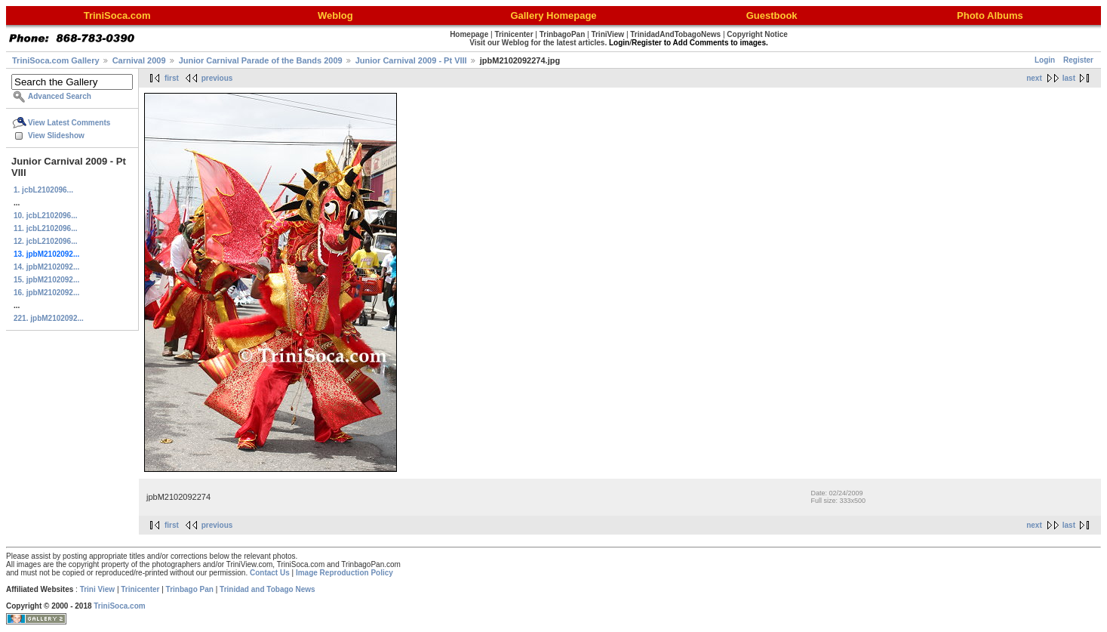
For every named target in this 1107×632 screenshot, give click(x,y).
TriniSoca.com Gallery (56, 60)
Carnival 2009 (139, 60)
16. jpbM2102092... (46, 292)
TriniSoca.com (119, 606)
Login (1045, 60)
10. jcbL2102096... (46, 215)
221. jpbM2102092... (49, 318)
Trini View (97, 589)
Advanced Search (59, 96)
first (172, 78)
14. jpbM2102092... (46, 267)
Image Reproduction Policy (344, 573)
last (1068, 78)
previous (217, 78)
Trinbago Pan (190, 589)
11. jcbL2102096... (46, 228)
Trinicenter (140, 589)
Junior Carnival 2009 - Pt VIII (411, 60)
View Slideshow (56, 135)
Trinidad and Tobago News (267, 589)
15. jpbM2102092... (46, 280)
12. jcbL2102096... (46, 241)
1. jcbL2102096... (43, 190)
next (1034, 78)
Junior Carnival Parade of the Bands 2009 (261, 60)
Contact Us (270, 573)
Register (1078, 60)
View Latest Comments (69, 123)
